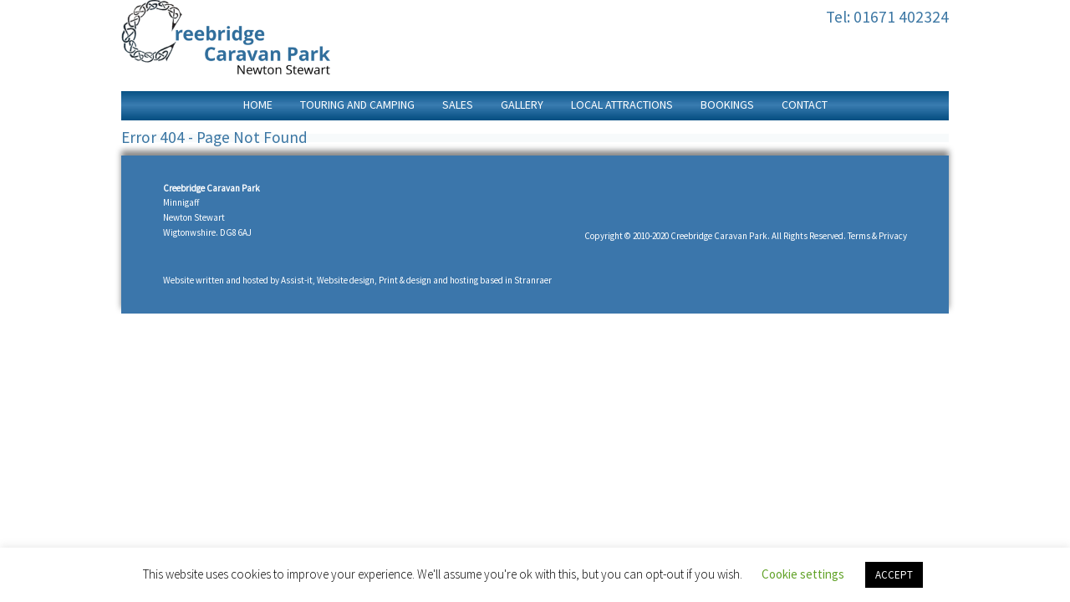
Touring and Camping (357, 104)
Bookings (727, 104)
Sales (457, 104)
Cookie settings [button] (803, 574)
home (258, 104)
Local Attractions (622, 104)
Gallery (522, 104)
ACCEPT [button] (894, 575)
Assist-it (297, 280)
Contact (805, 104)
